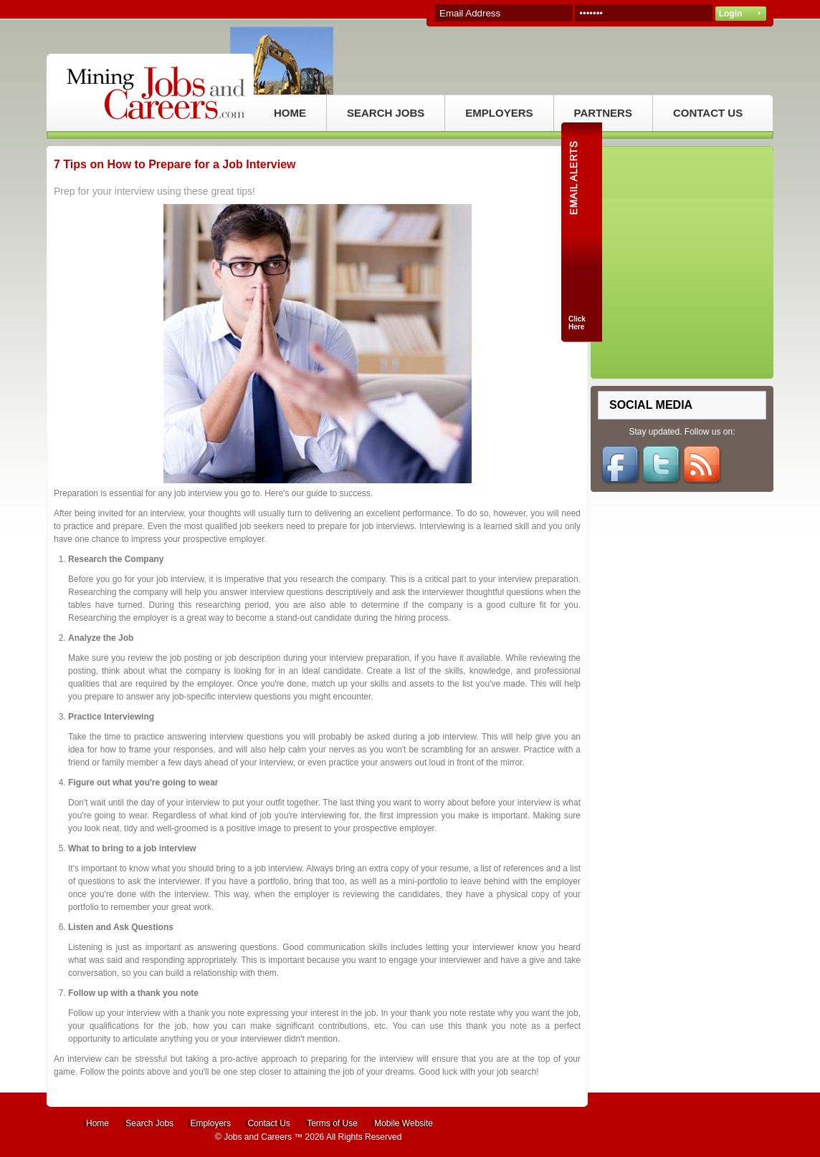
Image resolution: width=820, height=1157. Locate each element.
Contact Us (268, 1123)
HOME (290, 113)
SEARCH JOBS (385, 113)
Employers (210, 1123)
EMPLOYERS (499, 113)
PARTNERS (603, 113)
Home (97, 1123)
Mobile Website (403, 1123)
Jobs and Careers (258, 1137)
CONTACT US (708, 113)
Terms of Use (332, 1123)
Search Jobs (149, 1123)
